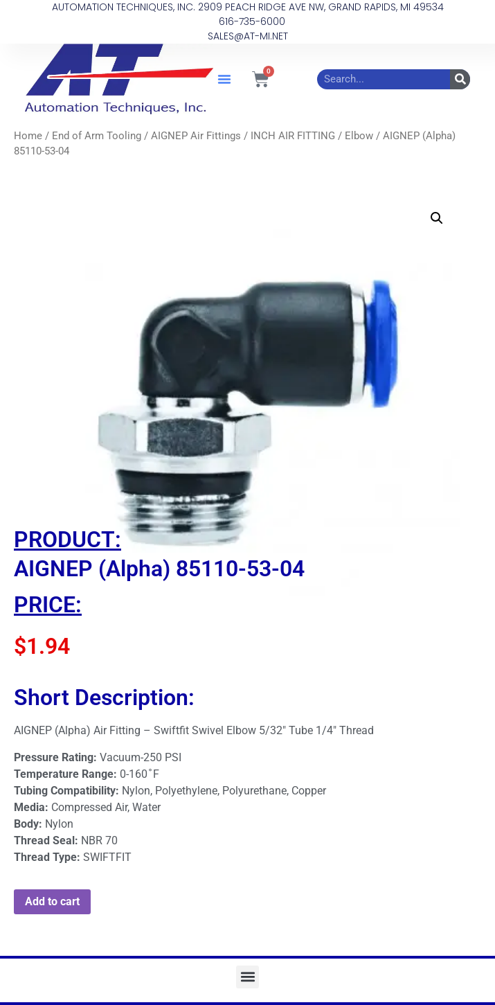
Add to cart (52, 901)
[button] (224, 79)
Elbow (359, 136)
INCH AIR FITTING (293, 136)
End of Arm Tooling (96, 136)
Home (28, 136)
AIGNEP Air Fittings (196, 136)
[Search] (460, 79)
